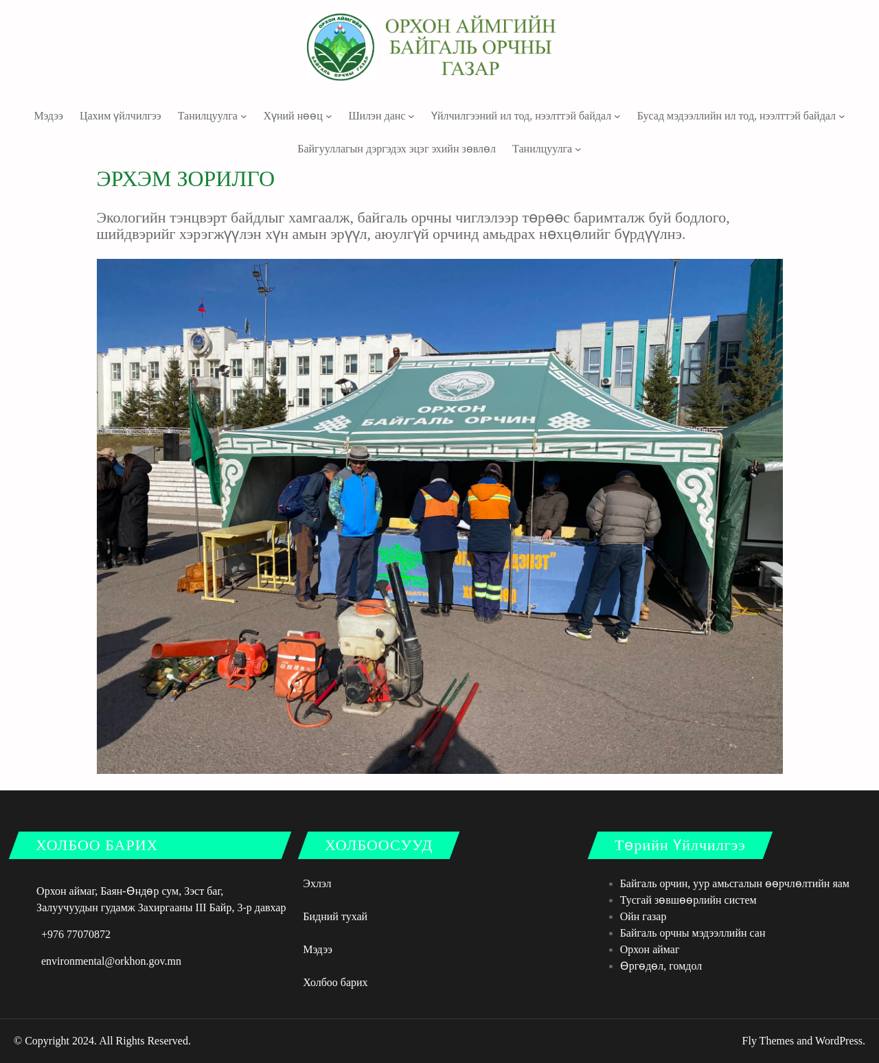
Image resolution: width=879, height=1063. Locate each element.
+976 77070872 (76, 934)
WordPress (839, 1041)
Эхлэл (317, 883)
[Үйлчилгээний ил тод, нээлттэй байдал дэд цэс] (617, 116)
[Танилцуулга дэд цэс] (243, 116)
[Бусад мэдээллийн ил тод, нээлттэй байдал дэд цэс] (841, 116)
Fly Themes (768, 1041)
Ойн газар (643, 916)
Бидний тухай (335, 916)
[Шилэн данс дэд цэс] (411, 116)
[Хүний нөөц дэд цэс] (329, 116)
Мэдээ (317, 949)
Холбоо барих (335, 982)
